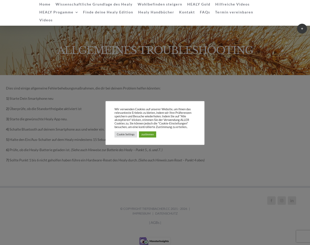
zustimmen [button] (147, 134)
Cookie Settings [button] (126, 134)
